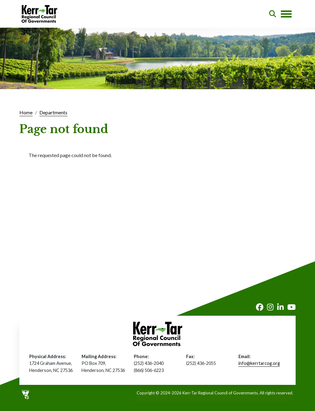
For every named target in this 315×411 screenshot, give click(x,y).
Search (272, 13)
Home (26, 112)
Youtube (291, 307)
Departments (53, 112)
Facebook (259, 307)
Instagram (270, 307)
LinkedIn (280, 307)
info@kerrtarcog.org (259, 363)
